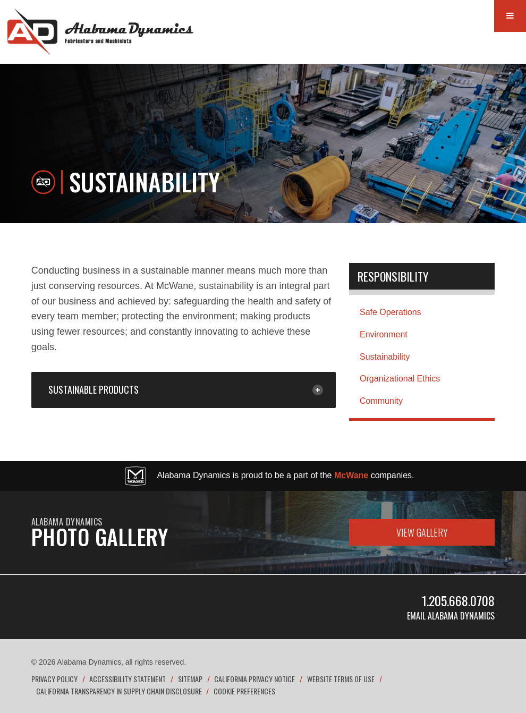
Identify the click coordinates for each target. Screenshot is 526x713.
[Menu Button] (510, 16)
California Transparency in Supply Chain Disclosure (119, 691)
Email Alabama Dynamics (451, 615)
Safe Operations (390, 312)
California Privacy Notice (254, 678)
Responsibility (393, 276)
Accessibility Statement (127, 678)
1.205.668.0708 (458, 600)
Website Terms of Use (341, 678)
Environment (384, 334)
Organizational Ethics (400, 378)
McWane (351, 475)
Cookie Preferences (244, 691)
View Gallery (422, 532)
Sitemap (190, 678)
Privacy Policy (54, 678)
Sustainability (385, 356)
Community (381, 400)
